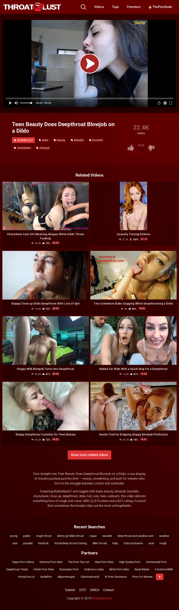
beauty (59, 140)
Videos (99, 7)
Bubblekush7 (23, 140)
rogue (93, 535)
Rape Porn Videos (23, 562)
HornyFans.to (26, 576)
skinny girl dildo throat (70, 535)
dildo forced (99, 543)
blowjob (77, 140)
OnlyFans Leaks (94, 569)
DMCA (94, 590)
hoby (115, 543)
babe (43, 140)
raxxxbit (107, 535)
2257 (82, 590)
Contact (108, 590)
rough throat (43, 535)
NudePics (46, 576)
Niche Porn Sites (119, 569)
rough (163, 543)
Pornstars (134, 7)
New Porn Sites (104, 562)
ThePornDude (160, 7)
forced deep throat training (70, 543)
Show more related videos (89, 455)
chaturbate (22, 147)
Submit (70, 590)
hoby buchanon (133, 543)
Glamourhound (90, 576)
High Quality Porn (129, 562)
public (26, 535)
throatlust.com (102, 598)
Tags (115, 7)
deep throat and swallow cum (135, 535)
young (14, 535)
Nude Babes (142, 569)
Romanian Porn (69, 569)
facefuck (43, 543)
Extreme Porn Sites (51, 562)
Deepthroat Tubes (17, 569)
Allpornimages (66, 576)
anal (151, 543)
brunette (96, 140)
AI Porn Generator (116, 576)
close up (42, 147)
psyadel (27, 543)
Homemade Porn (156, 562)
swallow (164, 535)
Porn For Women (142, 576)
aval (15, 543)
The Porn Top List (78, 562)
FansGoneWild (164, 569)
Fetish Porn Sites (43, 569)
